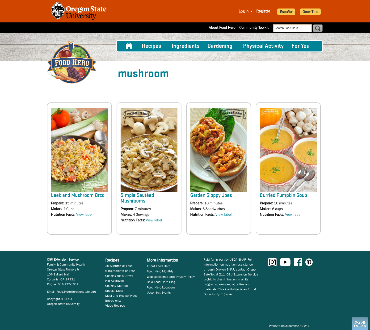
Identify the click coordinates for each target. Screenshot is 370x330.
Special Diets (114, 290)
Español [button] (286, 11)
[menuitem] (129, 46)
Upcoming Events (159, 292)
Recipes (151, 46)
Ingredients (186, 46)
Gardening (219, 46)
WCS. (307, 326)
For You (300, 46)
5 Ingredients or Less (120, 271)
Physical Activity (263, 46)
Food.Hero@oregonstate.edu (76, 291)
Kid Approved (114, 281)
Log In (243, 11)
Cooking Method (116, 285)
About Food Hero (222, 27)
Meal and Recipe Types (121, 295)
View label (84, 214)
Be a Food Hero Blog (161, 282)
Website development (284, 326)
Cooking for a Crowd (119, 276)
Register (263, 11)
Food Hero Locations (161, 287)
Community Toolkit (254, 27)
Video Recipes (115, 305)
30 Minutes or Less (119, 266)
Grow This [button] (310, 11)
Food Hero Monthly (160, 271)
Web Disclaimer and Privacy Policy (171, 277)
